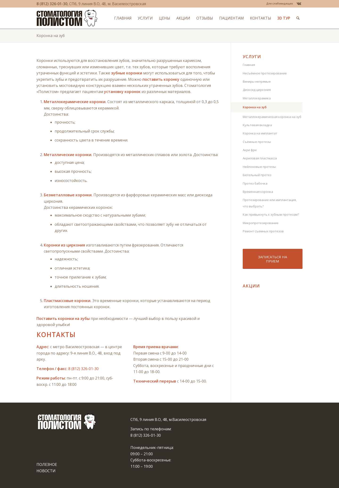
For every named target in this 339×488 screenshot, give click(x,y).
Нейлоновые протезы (259, 167)
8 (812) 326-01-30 (51, 3)
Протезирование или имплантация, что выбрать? (270, 203)
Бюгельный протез (257, 175)
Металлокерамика (257, 98)
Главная (249, 65)
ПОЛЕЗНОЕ (46, 464)
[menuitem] (278, 3)
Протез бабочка (255, 183)
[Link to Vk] (299, 3)
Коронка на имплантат (260, 133)
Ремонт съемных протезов (263, 231)
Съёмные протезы (257, 142)
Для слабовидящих (279, 3)
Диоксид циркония (257, 90)
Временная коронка (258, 192)
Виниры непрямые (257, 81)
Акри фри (250, 150)
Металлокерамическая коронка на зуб (272, 117)
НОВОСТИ (46, 470)
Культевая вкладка (257, 125)
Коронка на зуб (50, 35)
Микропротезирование (260, 223)
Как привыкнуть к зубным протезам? (271, 214)
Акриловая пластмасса (260, 158)
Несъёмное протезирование (265, 73)
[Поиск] (298, 18)
